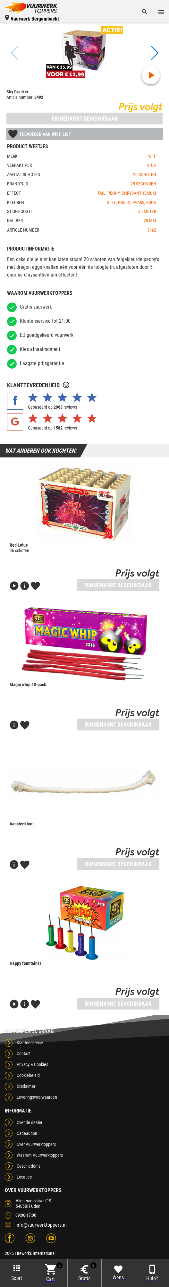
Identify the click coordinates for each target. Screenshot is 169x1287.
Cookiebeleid (28, 1075)
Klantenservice (30, 1042)
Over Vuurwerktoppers (36, 1144)
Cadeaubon (27, 1133)
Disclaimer (26, 1086)
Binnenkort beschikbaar (84, 118)
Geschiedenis (28, 1166)
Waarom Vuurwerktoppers (40, 1155)
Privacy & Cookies (32, 1064)
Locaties (24, 1177)
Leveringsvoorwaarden (37, 1097)
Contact (23, 1053)
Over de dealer (29, 1122)
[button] (154, 53)
